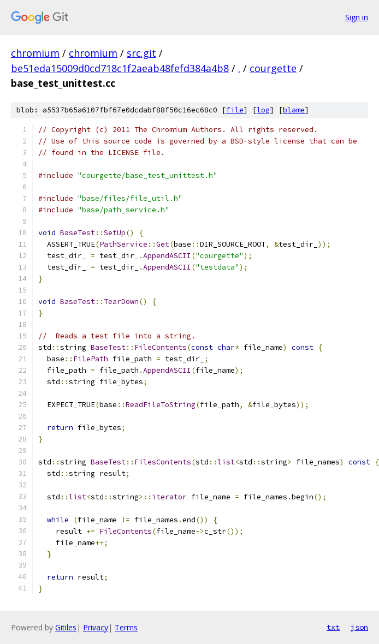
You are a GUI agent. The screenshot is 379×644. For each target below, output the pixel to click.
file (235, 110)
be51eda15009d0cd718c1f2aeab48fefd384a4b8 (120, 68)
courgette (273, 68)
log (263, 110)
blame (294, 110)
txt (333, 627)
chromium (35, 52)
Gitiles (65, 627)
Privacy (95, 627)
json (359, 627)
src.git (141, 52)
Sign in (356, 17)
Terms (126, 627)
